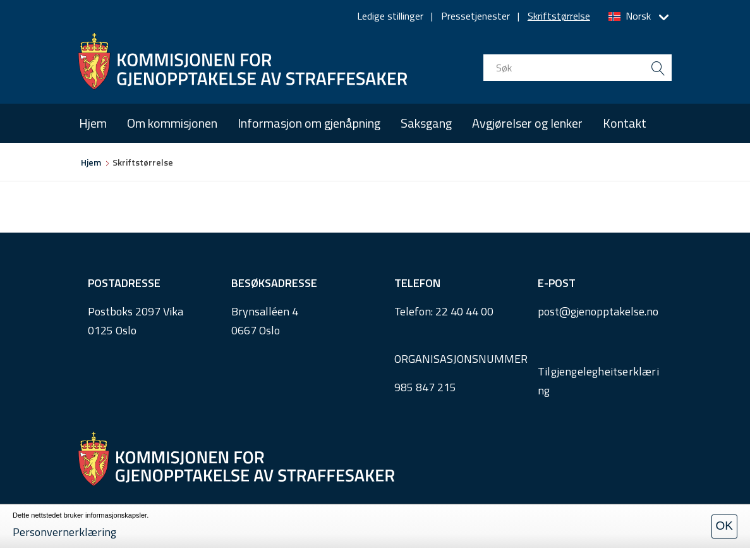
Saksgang (426, 123)
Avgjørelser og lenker (527, 123)
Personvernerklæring (64, 531)
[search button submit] (658, 68)
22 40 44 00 (464, 311)
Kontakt (624, 123)
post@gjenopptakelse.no (598, 311)
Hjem (93, 123)
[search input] (577, 68)
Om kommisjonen (172, 123)
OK (724, 525)
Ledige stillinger (390, 15)
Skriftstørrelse (559, 15)
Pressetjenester (475, 15)
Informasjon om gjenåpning (309, 123)
